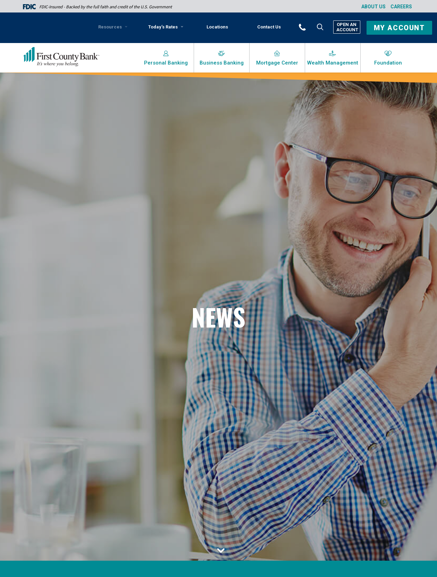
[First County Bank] (61, 57)
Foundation (388, 63)
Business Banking (222, 63)
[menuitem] (114, 29)
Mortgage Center (277, 63)
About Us (373, 6)
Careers (401, 6)
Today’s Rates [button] (165, 26)
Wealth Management (332, 63)
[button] (311, 26)
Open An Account (346, 27)
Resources (112, 26)
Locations (217, 26)
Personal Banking (166, 63)
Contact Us (269, 26)
